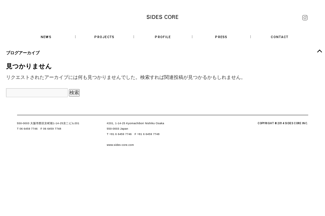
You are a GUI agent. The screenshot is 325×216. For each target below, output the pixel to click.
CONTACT (279, 37)
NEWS (46, 37)
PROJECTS (104, 37)
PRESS (221, 37)
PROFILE (163, 37)
